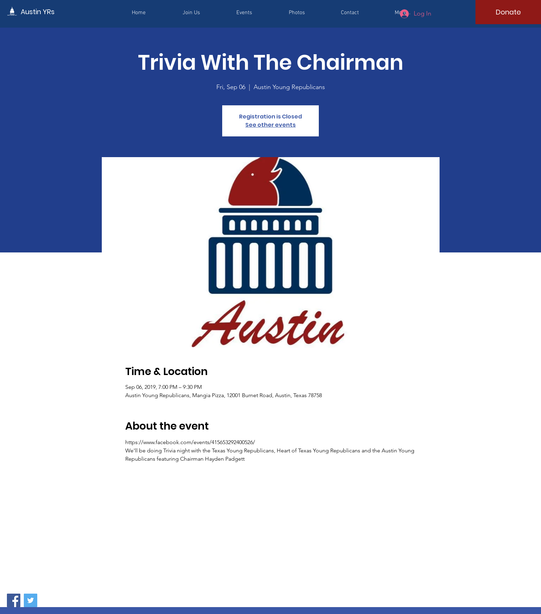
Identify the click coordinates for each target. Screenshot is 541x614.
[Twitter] (30, 600)
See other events (270, 125)
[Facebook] (13, 600)
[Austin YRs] (52, 11)
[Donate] (508, 12)
